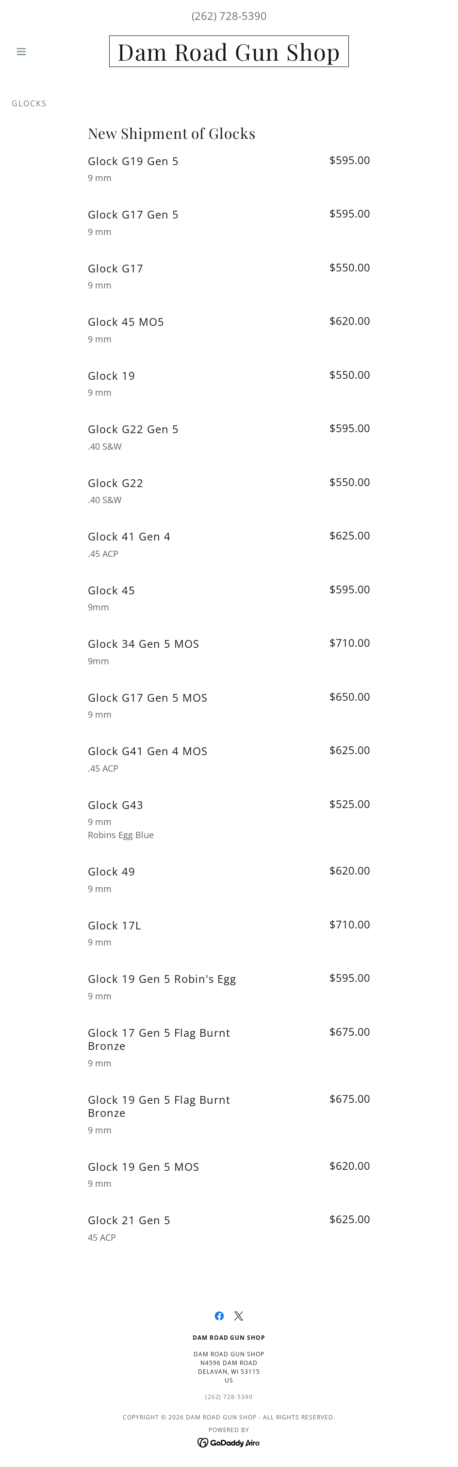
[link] (229, 57)
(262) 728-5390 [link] (229, 15)
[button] (44, 51)
